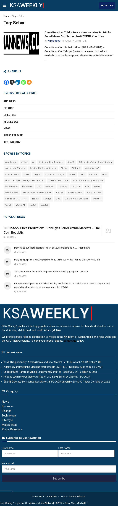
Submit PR (107, 5)
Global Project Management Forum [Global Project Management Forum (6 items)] (24, 180)
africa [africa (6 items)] (24, 162)
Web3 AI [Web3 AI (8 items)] (20, 205)
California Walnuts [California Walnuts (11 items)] (15, 168)
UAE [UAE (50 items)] (58, 199)
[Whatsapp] (23, 82)
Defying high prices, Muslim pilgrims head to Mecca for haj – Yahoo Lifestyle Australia (57, 259)
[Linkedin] (17, 82)
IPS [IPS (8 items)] (39, 187)
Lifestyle (10, 115)
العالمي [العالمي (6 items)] (33, 205)
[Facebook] (6, 82)
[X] (12, 82)
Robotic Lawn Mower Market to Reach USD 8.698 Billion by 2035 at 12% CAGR (47, 376)
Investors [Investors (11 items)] (27, 187)
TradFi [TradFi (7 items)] (35, 199)
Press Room (54, 41)
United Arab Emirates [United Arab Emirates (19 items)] (76, 199)
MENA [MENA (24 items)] (97, 187)
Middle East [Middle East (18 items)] (11, 193)
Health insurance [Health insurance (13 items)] (58, 180)
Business (10, 101)
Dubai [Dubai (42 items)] (72, 174)
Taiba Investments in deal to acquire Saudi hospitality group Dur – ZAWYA (51, 271)
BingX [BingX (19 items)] (70, 162)
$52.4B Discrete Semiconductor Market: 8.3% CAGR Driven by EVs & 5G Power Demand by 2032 (57, 381)
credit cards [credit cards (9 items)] (12, 174)
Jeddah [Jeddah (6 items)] (63, 187)
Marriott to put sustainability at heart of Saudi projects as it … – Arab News (52, 247)
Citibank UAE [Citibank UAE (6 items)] (92, 168)
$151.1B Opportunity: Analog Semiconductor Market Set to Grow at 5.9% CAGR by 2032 (52, 362)
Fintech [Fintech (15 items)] (93, 174)
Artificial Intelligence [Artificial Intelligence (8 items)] (51, 162)
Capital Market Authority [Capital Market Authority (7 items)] (43, 168)
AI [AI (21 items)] (33, 162)
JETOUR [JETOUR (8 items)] (76, 187)
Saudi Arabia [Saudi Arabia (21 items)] (94, 193)
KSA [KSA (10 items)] (87, 187)
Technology (12, 142)
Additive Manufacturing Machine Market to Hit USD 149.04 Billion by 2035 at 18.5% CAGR (53, 366)
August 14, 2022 (71, 41)
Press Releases (12, 429)
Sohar (21, 16)
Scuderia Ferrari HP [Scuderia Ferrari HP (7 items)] (16, 199)
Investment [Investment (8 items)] (11, 187)
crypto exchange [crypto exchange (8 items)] (54, 174)
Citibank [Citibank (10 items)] (76, 168)
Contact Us (51, 496)
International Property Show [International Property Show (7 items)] (88, 180)
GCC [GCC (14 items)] (104, 174)
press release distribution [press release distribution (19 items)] (37, 193)
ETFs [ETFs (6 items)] (82, 174)
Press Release (13, 135)
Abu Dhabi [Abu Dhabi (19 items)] (11, 162)
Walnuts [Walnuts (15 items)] (97, 199)
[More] (29, 82)
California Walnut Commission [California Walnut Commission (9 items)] (95, 162)
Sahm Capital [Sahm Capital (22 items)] (75, 193)
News (7, 128)
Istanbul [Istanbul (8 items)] (49, 187)
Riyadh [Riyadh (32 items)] (60, 193)
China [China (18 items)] (64, 168)
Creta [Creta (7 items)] (26, 174)
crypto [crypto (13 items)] (37, 174)
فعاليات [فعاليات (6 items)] (44, 205)
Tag (14, 16)
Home (6, 16)
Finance (9, 108)
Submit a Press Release (73, 496)
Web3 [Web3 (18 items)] (8, 205)
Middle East (12, 121)
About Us (37, 496)
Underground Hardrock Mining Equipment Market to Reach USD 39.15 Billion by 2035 (51, 371)
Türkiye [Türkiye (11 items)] (47, 199)
